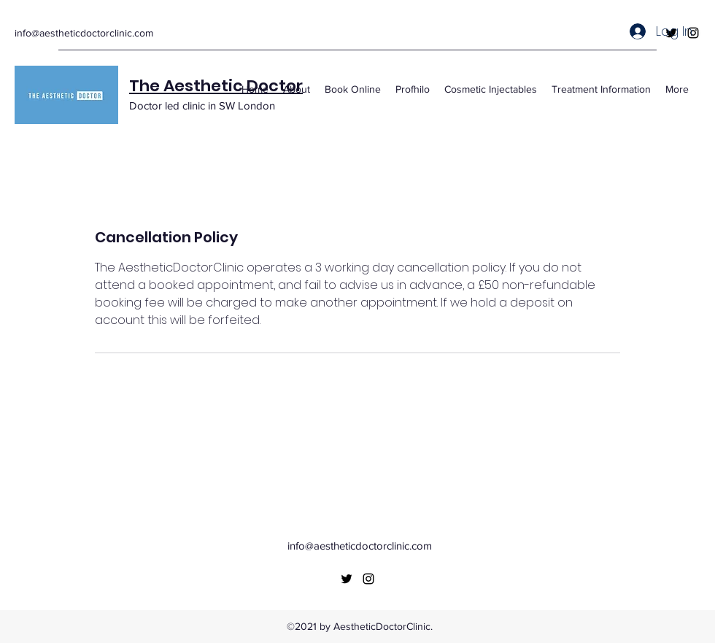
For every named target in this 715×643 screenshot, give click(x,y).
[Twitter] (346, 578)
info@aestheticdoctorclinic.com (84, 33)
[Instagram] (368, 578)
